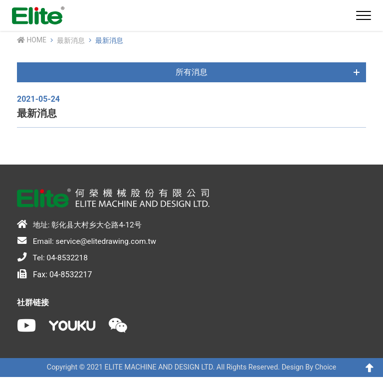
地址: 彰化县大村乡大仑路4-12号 (82, 225)
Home (32, 40)
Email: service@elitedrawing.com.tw (89, 242)
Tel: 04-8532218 (53, 259)
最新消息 (71, 40)
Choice (326, 370)
